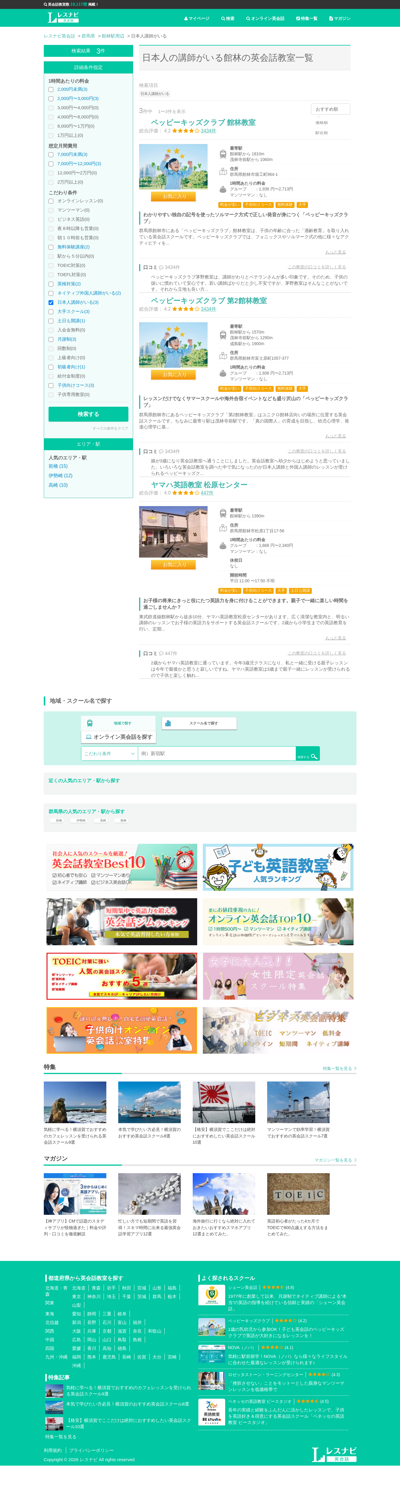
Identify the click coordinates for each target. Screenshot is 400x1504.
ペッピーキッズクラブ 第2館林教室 (215, 322)
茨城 (141, 1335)
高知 (106, 1386)
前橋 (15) (58, 466)
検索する (88, 414)
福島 (172, 1326)
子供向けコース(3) (75, 385)
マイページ (196, 18)
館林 (130, 854)
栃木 (172, 1335)
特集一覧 (306, 18)
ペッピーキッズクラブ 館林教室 (209, 129)
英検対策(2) (69, 283)
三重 (106, 1352)
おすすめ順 (327, 109)
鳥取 (122, 1378)
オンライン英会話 (265, 18)
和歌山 (154, 1369)
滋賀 (122, 1369)
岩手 (111, 1326)
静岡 (91, 1352)
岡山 (91, 1378)
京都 (106, 1369)
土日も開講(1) (71, 320)
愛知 (76, 1352)
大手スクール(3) (73, 311)
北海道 (78, 1326)
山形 (156, 1326)
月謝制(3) (66, 339)
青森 (96, 1326)
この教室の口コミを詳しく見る (310, 273)
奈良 (137, 1369)
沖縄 (76, 1404)
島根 (137, 1378)
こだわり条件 (97, 784)
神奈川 (94, 1335)
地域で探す (123, 768)
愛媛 (76, 1386)
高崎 (108, 854)
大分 (156, 1395)
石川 (106, 1361)
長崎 (126, 1395)
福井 (137, 1361)
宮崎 (172, 1395)
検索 (227, 18)
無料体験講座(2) (73, 246)
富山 (122, 1361)
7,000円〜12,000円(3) (79, 163)
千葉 (126, 1335)
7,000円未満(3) (72, 154)
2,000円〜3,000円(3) (78, 98)
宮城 (141, 1326)
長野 (91, 1361)
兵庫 (91, 1369)
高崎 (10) (58, 485)
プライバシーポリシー (91, 1488)
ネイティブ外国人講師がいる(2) (89, 292)
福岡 (76, 1395)
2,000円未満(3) (72, 89)
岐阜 (122, 1352)
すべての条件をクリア (110, 428)
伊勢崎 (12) (61, 475)
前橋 (58, 854)
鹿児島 (109, 1395)
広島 (76, 1378)
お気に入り (181, 202)
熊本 (91, 1395)
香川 (91, 1386)
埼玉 (111, 1335)
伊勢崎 (83, 854)
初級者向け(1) (71, 366)
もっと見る (329, 258)
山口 (106, 1378)
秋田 (126, 1326)
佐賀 (141, 1395)
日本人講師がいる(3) (78, 302)
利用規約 (53, 1488)
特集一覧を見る (337, 1107)
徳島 (122, 1386)
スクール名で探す (202, 768)
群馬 (156, 1335)
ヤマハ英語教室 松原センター (205, 521)
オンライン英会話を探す (281, 768)
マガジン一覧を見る (333, 1198)
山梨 (76, 1343)
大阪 (76, 1369)
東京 (76, 1335)
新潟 (76, 1361)
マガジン (340, 18)
